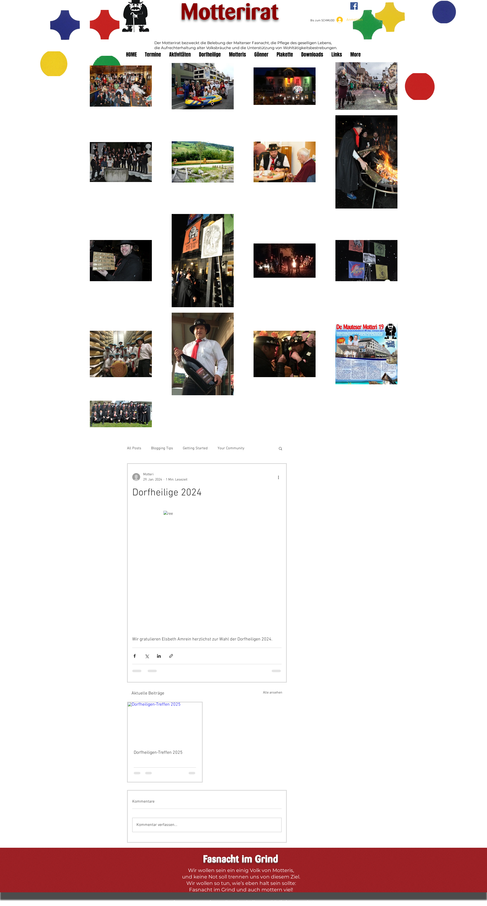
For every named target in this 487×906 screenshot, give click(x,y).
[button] (280, 448)
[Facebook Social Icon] (354, 6)
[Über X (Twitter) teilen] (146, 656)
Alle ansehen (272, 693)
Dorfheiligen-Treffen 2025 (158, 752)
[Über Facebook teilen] (134, 656)
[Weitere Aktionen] (279, 477)
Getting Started (195, 448)
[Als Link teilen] (171, 656)
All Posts (134, 448)
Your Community (231, 448)
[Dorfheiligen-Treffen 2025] (165, 723)
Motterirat (229, 13)
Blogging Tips (162, 448)
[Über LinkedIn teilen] (159, 656)
